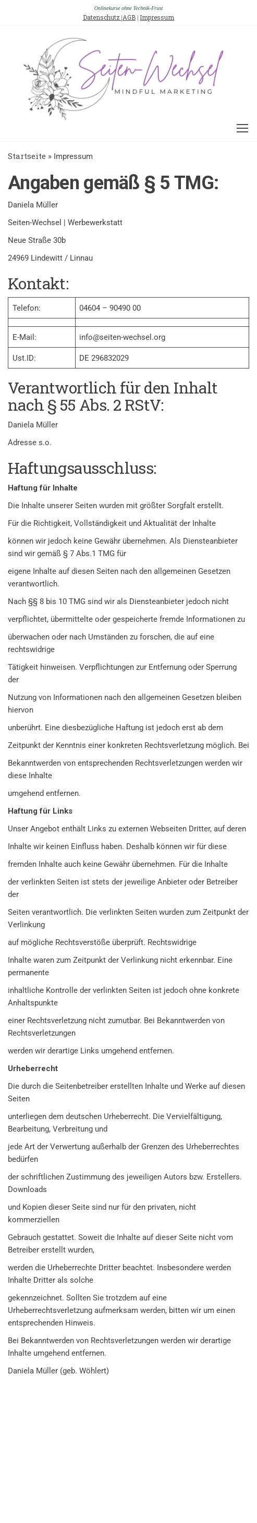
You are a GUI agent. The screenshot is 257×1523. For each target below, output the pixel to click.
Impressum (157, 17)
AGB (129, 17)
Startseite (27, 156)
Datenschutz (102, 17)
